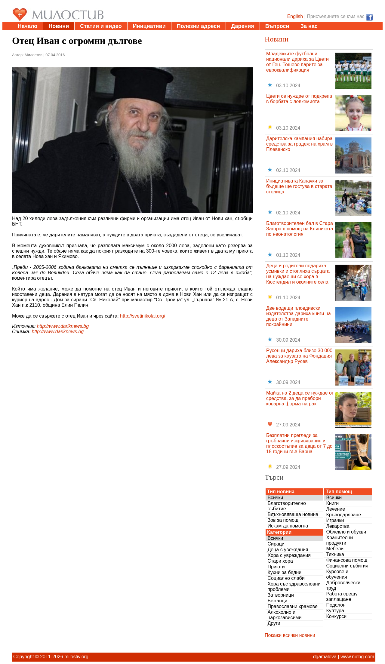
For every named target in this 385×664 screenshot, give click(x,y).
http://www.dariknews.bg (63, 326)
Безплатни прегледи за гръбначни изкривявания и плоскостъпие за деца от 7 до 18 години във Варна (299, 443)
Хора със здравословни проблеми (293, 586)
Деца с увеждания (287, 549)
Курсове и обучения (337, 574)
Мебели (334, 548)
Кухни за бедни (284, 572)
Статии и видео (101, 26)
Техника (335, 554)
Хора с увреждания (289, 555)
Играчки (335, 520)
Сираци (275, 543)
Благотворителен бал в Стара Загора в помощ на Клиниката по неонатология (299, 229)
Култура (335, 610)
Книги (332, 503)
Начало (27, 26)
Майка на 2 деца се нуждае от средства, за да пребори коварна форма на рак (300, 398)
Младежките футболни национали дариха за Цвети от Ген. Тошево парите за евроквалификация (297, 61)
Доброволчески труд (343, 585)
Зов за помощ (282, 520)
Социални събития (347, 565)
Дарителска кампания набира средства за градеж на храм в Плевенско (299, 144)
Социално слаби (285, 578)
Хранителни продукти (339, 540)
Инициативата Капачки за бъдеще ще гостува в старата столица (299, 186)
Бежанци (277, 600)
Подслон (336, 604)
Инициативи (149, 26)
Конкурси (336, 616)
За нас (309, 26)
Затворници (280, 595)
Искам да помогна (287, 525)
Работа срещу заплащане (341, 596)
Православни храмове (292, 606)
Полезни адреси (198, 26)
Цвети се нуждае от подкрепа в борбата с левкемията (299, 99)
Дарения (242, 26)
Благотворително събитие (286, 506)
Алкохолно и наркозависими (284, 615)
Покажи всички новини (290, 635)
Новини (58, 26)
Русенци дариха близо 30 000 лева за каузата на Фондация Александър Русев (299, 356)
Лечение (335, 509)
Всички (275, 497)
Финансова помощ (346, 560)
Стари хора (280, 561)
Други (273, 623)
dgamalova (325, 656)
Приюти (276, 566)
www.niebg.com (357, 656)
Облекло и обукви (346, 531)
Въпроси (277, 26)
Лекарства (337, 526)
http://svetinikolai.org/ (142, 315)
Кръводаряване (343, 514)
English (295, 16)
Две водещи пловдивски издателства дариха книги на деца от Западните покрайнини (298, 316)
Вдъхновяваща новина (292, 514)
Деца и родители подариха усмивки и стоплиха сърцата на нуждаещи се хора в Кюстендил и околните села (298, 273)
